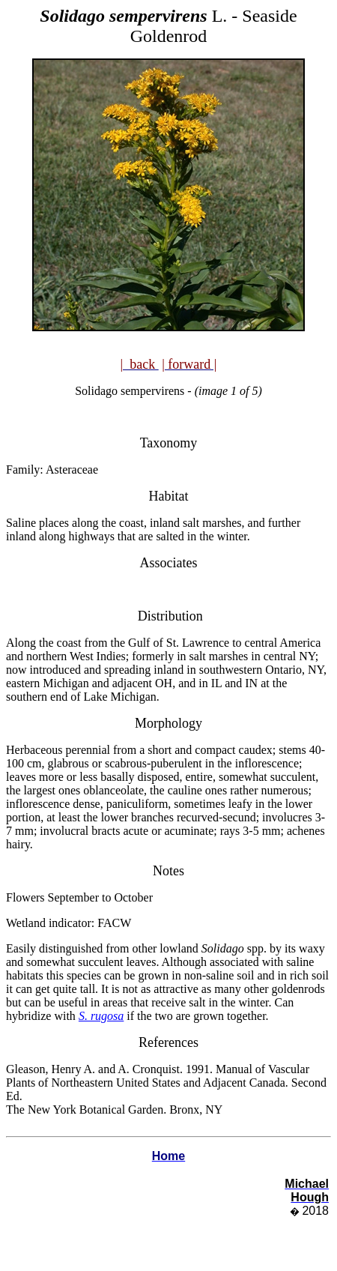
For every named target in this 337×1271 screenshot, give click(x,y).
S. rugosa (101, 1015)
